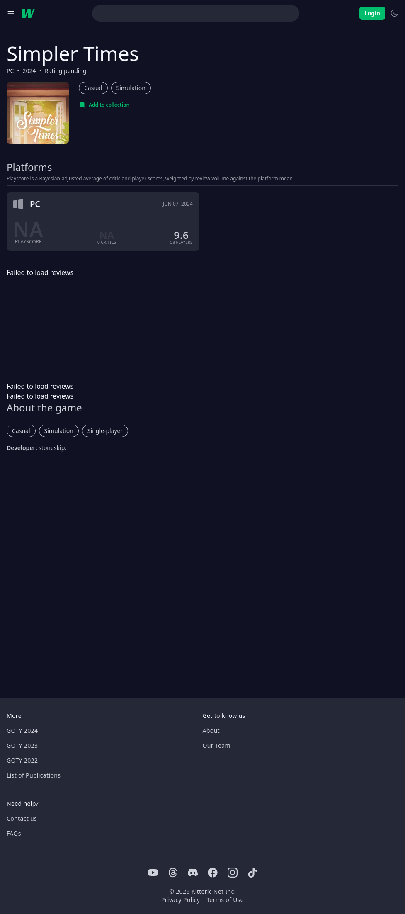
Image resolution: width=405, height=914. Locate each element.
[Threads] (173, 873)
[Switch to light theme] (394, 13)
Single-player (105, 431)
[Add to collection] (104, 105)
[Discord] (193, 873)
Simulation (131, 88)
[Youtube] (153, 873)
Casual (93, 88)
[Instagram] (233, 873)
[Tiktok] (252, 873)
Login (372, 13)
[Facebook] (213, 873)
